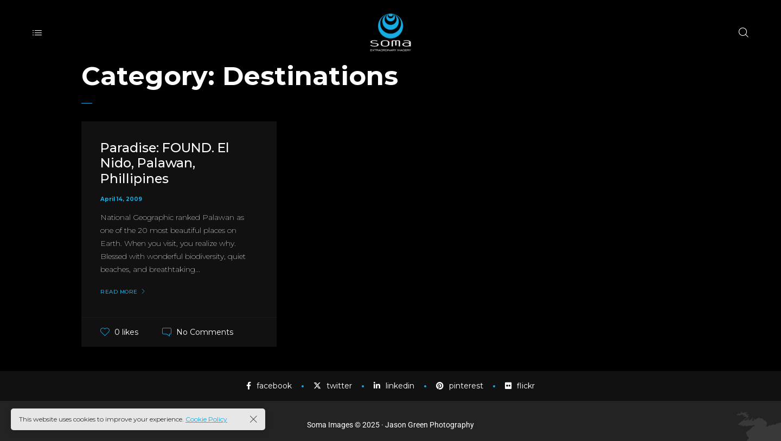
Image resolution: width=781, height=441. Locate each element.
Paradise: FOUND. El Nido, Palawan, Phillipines (166, 163)
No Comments (204, 332)
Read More (119, 292)
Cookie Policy (206, 419)
